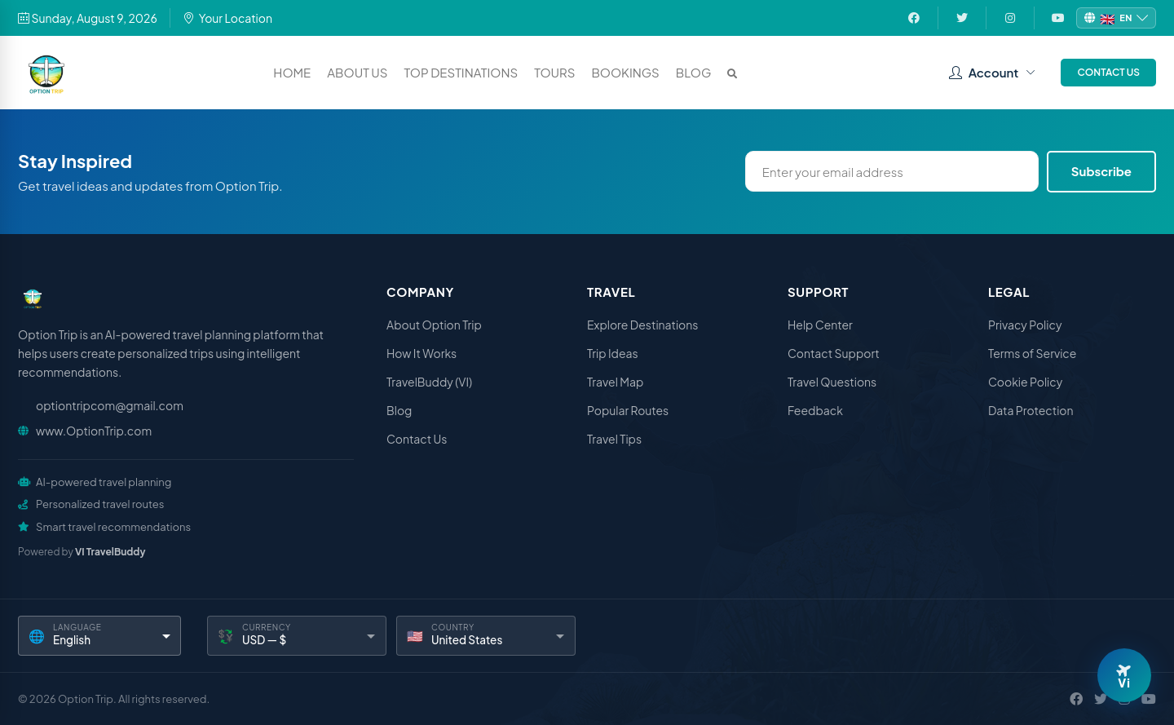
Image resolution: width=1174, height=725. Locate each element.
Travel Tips (614, 438)
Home (292, 72)
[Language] (99, 636)
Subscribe (1101, 171)
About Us (357, 72)
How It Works (421, 353)
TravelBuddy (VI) (429, 381)
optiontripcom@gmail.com (109, 405)
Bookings (625, 72)
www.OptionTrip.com (94, 430)
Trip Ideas (612, 353)
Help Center (820, 324)
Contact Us (1108, 72)
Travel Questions (832, 381)
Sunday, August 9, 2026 (87, 18)
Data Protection (1031, 410)
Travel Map (615, 381)
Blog (694, 72)
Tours (554, 72)
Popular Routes (628, 410)
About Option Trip (434, 324)
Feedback (815, 410)
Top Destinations (461, 72)
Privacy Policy (1024, 324)
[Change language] (1116, 18)
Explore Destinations (642, 324)
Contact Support (834, 353)
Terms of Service (1032, 353)
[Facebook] (1076, 699)
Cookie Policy (1025, 381)
